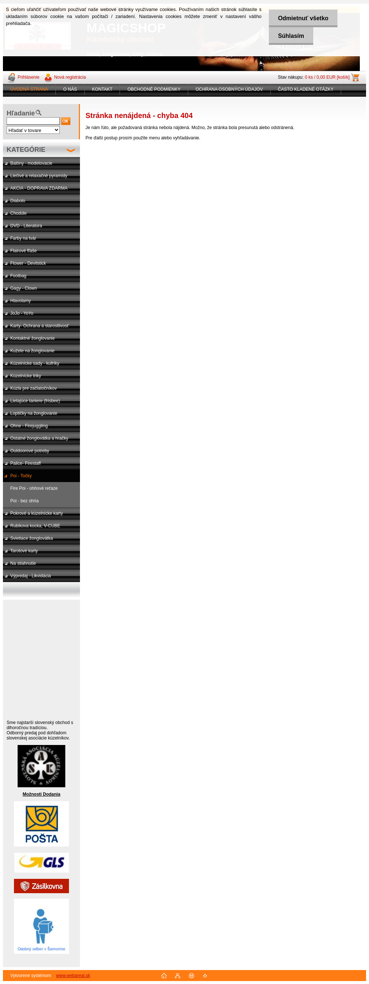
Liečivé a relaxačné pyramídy (38, 175)
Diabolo (17, 200)
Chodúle (18, 213)
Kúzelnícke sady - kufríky (34, 363)
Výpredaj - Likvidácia (30, 575)
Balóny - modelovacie (31, 163)
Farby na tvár (23, 238)
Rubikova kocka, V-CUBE (35, 525)
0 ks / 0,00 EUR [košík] (327, 77)
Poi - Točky (21, 475)
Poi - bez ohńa (24, 500)
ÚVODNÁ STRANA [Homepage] (29, 89)
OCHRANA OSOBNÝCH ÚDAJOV (229, 89)
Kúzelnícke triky (25, 375)
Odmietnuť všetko (303, 18)
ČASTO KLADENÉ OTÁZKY (306, 89)
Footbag (18, 275)
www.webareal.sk (73, 975)
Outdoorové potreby (29, 450)
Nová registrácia (70, 77)
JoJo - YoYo (21, 313)
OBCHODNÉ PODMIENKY (153, 89)
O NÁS (70, 89)
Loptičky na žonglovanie (33, 413)
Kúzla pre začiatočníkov (33, 388)
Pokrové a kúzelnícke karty (36, 513)
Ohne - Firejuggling (29, 425)
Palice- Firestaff (25, 463)
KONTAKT (102, 89)
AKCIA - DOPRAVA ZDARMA (38, 188)
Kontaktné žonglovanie (32, 338)
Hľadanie (21, 113)
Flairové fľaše (23, 250)
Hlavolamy (20, 300)
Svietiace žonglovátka (31, 538)
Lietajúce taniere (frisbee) (35, 400)
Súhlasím (291, 36)
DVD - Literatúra (26, 225)
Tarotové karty (24, 550)
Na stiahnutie (23, 563)
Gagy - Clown (23, 288)
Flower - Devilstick (28, 263)
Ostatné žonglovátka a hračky (39, 438)
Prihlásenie (28, 77)
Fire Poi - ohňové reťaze (34, 488)
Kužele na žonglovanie (32, 350)
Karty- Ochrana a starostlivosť (39, 325)
